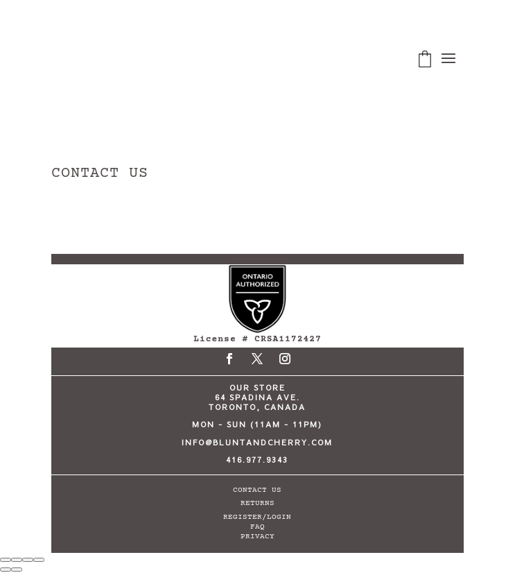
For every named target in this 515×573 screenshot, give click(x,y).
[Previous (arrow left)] (5, 569)
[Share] (27, 560)
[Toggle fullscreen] (16, 560)
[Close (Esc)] (38, 560)
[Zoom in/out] (5, 560)
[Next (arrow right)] (16, 569)
